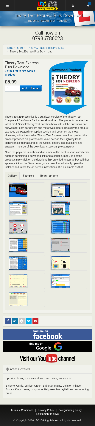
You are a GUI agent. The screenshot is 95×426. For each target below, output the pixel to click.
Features (28, 175)
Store (20, 47)
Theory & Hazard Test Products (45, 47)
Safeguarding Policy (70, 410)
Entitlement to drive (47, 413)
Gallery (12, 175)
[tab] (12, 176)
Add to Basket (30, 88)
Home (9, 47)
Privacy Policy (46, 410)
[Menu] (7, 5)
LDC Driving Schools (47, 420)
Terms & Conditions (22, 410)
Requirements (49, 175)
